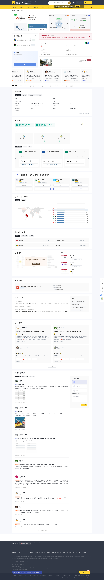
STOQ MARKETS (50, 575)
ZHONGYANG (35, 577)
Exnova (25, 575)
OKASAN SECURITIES (53, 577)
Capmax (46, 577)
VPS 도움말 (75, 552)
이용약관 (31, 552)
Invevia (87, 575)
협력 (80, 552)
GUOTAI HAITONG (33, 575)
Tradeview (85, 577)
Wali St (79, 577)
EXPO (64, 552)
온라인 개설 (32, 29)
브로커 (17, 10)
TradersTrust (68, 577)
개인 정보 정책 (37, 552)
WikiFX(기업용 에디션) (51, 552)
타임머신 (42, 29)
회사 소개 (14, 552)
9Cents (82, 575)
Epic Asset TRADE (26, 577)
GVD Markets (64, 575)
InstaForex (77, 575)
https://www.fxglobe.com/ (71, 54)
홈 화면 (13, 10)
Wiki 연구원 (68, 552)
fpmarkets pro (42, 575)
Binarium (62, 577)
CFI (72, 575)
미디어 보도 (14, 553)
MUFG (41, 577)
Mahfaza (75, 577)
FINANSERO (14, 577)
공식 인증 (59, 552)
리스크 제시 (25, 552)
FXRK (20, 577)
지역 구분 (84, 552)
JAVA (69, 575)
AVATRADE (20, 575)
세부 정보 (24, 185)
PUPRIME (14, 575)
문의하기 (19, 552)
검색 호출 (43, 552)
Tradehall (57, 575)
